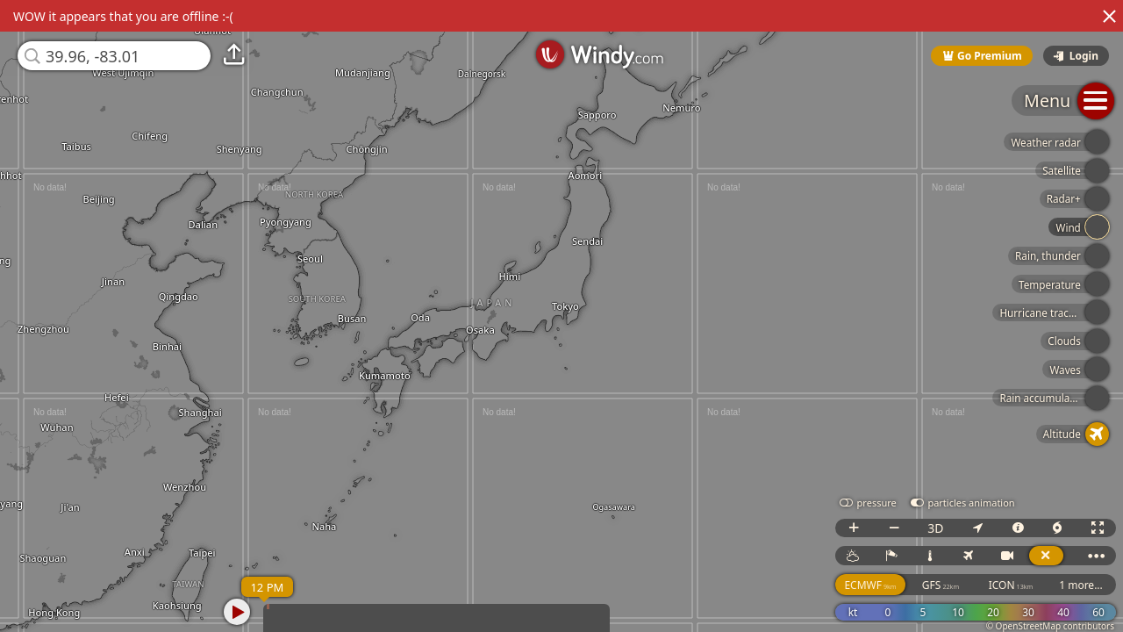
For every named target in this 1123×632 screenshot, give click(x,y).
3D (935, 528)
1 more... (1081, 585)
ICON (1011, 585)
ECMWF (870, 585)
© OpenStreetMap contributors (1050, 626)
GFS (940, 585)
